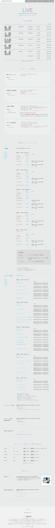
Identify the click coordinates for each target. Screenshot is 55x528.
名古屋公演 (6, 155)
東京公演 (5, 158)
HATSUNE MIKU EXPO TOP (27, 512)
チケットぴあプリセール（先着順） (22, 337)
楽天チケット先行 (19, 283)
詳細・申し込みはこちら (24, 493)
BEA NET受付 (18, 298)
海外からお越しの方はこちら (20, 496)
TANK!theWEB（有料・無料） (21, 344)
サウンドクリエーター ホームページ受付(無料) (24, 319)
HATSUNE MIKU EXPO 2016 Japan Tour (6, 1)
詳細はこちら (22, 431)
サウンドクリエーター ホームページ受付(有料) (24, 317)
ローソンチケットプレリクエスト (21, 293)
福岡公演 (5, 152)
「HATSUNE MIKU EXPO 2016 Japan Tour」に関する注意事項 (27, 15)
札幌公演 (5, 156)
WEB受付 (27, 158)
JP (26, 509)
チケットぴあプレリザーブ (20, 286)
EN (28, 509)
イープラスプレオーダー (20, 313)
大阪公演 (5, 153)
